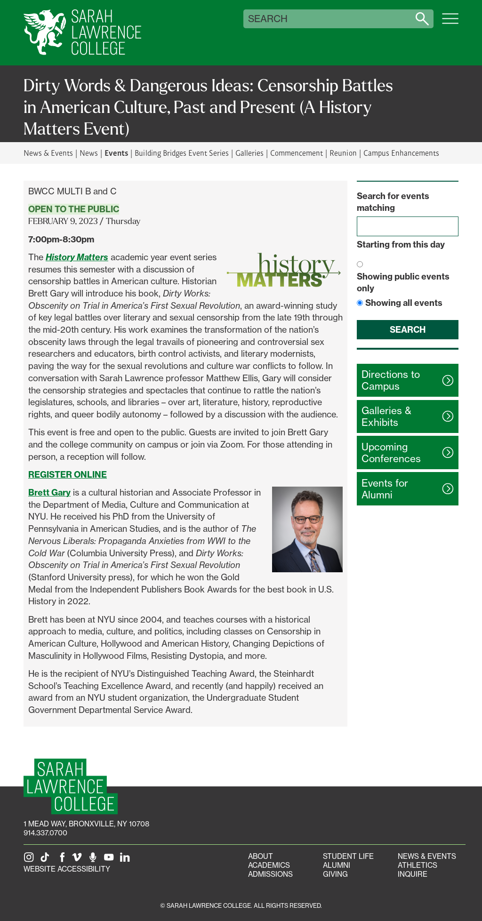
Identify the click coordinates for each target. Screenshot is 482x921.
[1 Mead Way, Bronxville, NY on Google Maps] (86, 823)
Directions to (391, 380)
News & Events (48, 152)
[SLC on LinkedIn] (127, 860)
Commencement (296, 152)
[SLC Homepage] (71, 787)
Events (116, 152)
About (260, 856)
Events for (385, 489)
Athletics (417, 865)
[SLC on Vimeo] (79, 860)
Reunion (342, 152)
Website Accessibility (67, 869)
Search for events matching (393, 202)
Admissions (270, 874)
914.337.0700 (45, 832)
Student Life (348, 856)
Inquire (412, 874)
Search (268, 19)
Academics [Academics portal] (269, 865)
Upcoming (391, 453)
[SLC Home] (82, 32)
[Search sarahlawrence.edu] (422, 18)
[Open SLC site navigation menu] (450, 23)
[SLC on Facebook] (63, 860)
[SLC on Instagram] (31, 860)
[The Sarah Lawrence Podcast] (95, 860)
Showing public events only (403, 282)
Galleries (249, 152)
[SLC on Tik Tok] (47, 860)
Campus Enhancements (401, 152)
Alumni (336, 865)
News (89, 152)
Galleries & (386, 416)
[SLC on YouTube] (111, 860)
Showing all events (403, 302)
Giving (335, 874)
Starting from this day (401, 244)
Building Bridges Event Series (182, 152)
